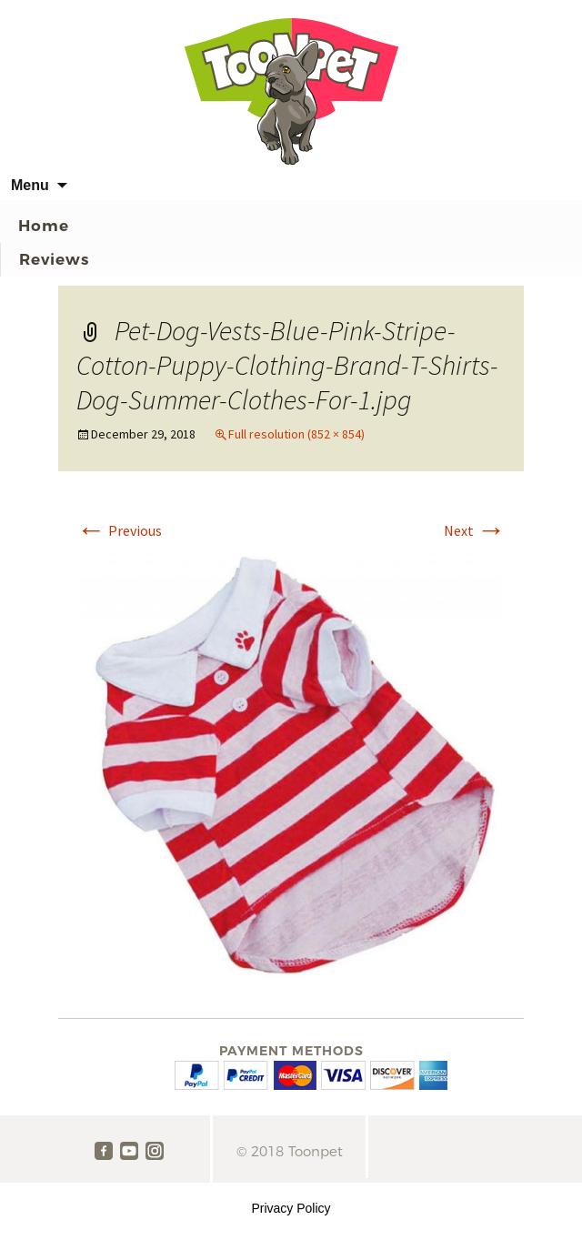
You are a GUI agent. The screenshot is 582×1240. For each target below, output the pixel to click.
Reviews (54, 259)
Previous (119, 530)
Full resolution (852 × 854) (296, 434)
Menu (30, 185)
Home (43, 226)
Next (475, 530)
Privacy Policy (290, 1208)
